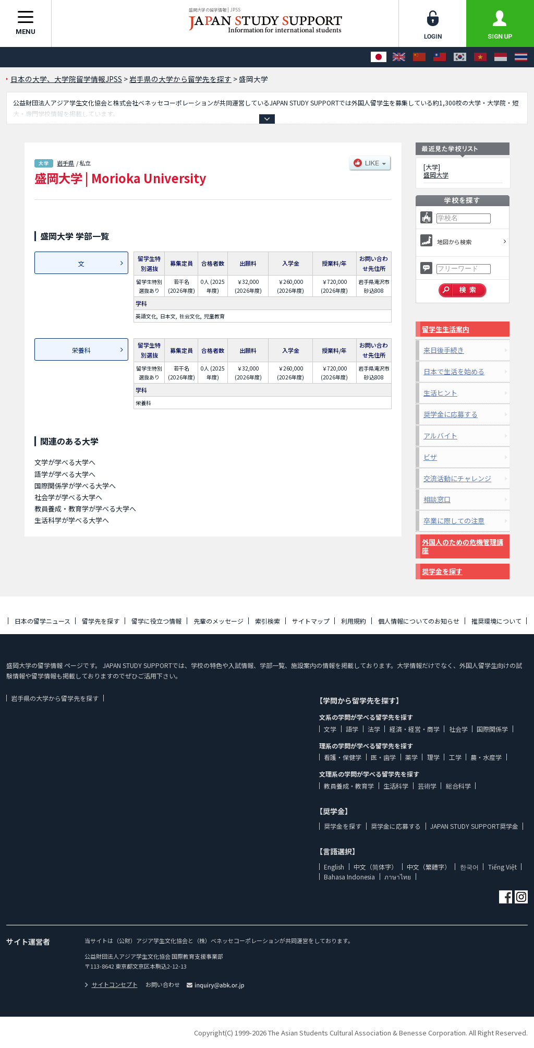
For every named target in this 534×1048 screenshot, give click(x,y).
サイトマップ (311, 620)
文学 (330, 728)
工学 (455, 757)
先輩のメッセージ (218, 620)
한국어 (469, 866)
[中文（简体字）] (419, 57)
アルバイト (440, 435)
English (334, 866)
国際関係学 (492, 728)
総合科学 (458, 785)
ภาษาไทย (397, 876)
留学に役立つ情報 (156, 620)
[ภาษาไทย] (521, 57)
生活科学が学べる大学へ (71, 520)
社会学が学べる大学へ (68, 497)
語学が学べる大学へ (64, 474)
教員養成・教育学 (349, 785)
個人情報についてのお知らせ (418, 620)
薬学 (411, 757)
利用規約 (353, 620)
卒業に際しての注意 (453, 521)
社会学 (458, 728)
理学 (433, 757)
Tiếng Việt (502, 866)
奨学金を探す (442, 571)
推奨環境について (496, 620)
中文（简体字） (375, 866)
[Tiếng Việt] (480, 57)
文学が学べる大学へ (64, 462)
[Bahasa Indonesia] (500, 57)
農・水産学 (486, 757)
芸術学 (427, 785)
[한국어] (460, 57)
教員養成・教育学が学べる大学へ (85, 509)
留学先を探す (100, 620)
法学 (374, 728)
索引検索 (267, 620)
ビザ (430, 457)
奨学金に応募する (450, 414)
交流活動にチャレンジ (457, 478)
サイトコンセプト (111, 984)
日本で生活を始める (453, 371)
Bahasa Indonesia (349, 876)
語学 (352, 728)
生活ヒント (440, 393)
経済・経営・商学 (415, 728)
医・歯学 (383, 757)
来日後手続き (443, 350)
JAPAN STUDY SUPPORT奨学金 (474, 825)
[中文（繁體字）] (439, 57)
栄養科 (81, 350)
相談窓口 (437, 499)
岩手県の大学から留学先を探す (55, 698)
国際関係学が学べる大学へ (75, 486)
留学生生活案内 (445, 329)
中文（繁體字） (429, 866)
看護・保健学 (342, 757)
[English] (399, 57)
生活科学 (395, 785)
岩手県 (65, 163)
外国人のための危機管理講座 (462, 546)
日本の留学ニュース (42, 620)
